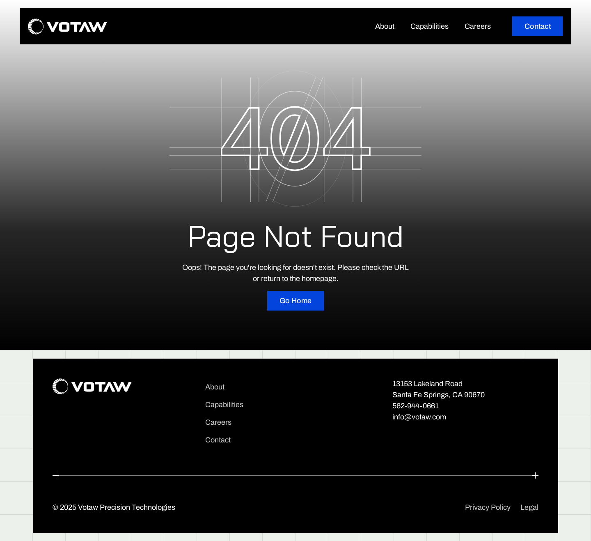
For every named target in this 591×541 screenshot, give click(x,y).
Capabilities (429, 26)
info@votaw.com (419, 417)
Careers (478, 26)
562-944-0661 (415, 406)
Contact (218, 440)
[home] (67, 26)
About (384, 26)
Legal (529, 507)
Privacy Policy (488, 507)
